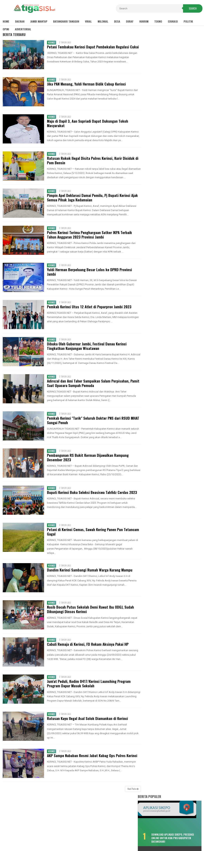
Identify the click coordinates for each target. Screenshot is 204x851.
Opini (6, 29)
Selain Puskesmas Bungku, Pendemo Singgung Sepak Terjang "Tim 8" (169, 219)
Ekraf (130, 21)
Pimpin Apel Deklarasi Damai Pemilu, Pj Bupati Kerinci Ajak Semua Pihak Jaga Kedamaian (91, 201)
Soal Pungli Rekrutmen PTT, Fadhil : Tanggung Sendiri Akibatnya (169, 268)
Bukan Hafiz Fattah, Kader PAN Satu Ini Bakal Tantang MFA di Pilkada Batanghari (169, 251)
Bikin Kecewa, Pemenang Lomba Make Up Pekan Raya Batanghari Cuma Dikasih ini (167, 153)
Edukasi (173, 21)
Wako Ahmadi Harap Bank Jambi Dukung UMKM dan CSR (171, 342)
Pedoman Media (151, 835)
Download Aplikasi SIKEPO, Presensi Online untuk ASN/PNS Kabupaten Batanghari (178, 119)
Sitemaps (48, 835)
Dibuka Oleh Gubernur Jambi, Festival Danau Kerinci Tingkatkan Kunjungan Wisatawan (86, 349)
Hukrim (143, 21)
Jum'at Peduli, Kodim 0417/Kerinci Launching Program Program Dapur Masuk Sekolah (88, 687)
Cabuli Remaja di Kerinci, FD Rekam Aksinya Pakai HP (87, 647)
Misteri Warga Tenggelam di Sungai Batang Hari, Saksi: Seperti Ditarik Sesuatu (169, 172)
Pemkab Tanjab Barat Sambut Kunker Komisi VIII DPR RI (173, 310)
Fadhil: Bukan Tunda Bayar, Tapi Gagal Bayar (167, 204)
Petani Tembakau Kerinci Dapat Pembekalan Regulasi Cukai (92, 47)
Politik (188, 21)
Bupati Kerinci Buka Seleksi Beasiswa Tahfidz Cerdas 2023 (91, 495)
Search (193, 8)
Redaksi (132, 835)
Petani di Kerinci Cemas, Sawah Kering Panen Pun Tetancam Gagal (92, 535)
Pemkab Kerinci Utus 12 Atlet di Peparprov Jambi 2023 (88, 310)
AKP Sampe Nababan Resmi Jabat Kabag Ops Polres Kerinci (91, 759)
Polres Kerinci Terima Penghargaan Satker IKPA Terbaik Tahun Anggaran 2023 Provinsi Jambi (88, 238)
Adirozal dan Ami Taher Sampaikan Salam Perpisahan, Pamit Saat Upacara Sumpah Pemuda (87, 386)
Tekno (158, 21)
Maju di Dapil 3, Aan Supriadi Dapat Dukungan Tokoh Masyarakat (87, 123)
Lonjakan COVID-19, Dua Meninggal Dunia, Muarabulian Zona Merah (168, 188)
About (104, 835)
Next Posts (130, 792)
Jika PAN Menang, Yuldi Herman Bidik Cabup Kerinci (85, 84)
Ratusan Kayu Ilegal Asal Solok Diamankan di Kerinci (86, 722)
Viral (88, 21)
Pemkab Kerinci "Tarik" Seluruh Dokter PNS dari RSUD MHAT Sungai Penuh (92, 424)
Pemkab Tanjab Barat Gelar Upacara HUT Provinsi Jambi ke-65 (172, 321)
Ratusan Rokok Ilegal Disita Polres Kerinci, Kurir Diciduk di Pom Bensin (92, 160)
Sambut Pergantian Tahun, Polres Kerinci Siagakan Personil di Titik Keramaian (171, 299)
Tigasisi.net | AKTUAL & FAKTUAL (101, 841)
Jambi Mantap (38, 21)
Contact (118, 835)
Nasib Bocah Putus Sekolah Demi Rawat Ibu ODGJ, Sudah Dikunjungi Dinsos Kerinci (89, 613)
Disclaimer (65, 835)
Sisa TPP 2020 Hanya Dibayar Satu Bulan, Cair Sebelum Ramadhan (168, 136)
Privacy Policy (86, 835)
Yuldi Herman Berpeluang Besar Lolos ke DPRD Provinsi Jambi (88, 275)
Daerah (19, 21)
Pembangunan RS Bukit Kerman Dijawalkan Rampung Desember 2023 (87, 461)
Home (6, 21)
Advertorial (23, 29)
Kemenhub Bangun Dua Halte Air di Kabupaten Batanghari (168, 234)
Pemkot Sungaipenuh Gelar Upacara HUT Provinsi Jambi (172, 331)
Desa (117, 21)
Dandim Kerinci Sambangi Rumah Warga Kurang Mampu (89, 573)
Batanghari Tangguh (66, 21)
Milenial (103, 21)
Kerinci (51, 42)
